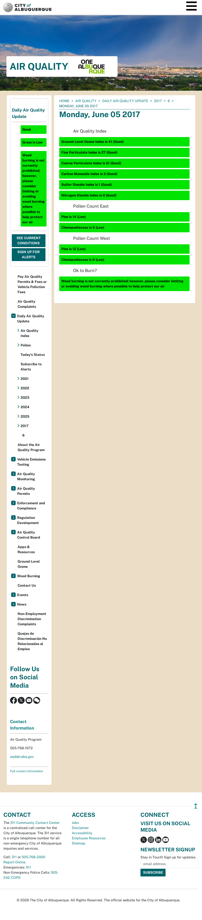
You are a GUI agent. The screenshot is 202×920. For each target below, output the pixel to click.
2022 (25, 388)
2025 (25, 416)
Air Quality (85, 101)
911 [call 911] (28, 867)
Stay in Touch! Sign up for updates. (168, 857)
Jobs (75, 823)
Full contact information (26, 771)
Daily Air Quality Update (125, 101)
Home (64, 101)
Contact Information (22, 725)
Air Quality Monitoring (26, 476)
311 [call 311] (14, 857)
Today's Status (33, 355)
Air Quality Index (29, 333)
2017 (158, 101)
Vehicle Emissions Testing (31, 462)
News (21, 604)
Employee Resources (89, 838)
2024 (25, 407)
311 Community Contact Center (35, 823)
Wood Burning (28, 576)
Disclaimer (80, 828)
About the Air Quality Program (31, 447)
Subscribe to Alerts (31, 366)
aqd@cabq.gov (22, 757)
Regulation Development (28, 520)
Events (22, 595)
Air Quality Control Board (28, 534)
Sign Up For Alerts (28, 254)
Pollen (26, 345)
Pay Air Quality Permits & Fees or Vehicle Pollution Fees (32, 284)
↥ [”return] (196, 806)
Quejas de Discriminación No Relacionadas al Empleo (32, 641)
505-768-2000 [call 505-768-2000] (33, 857)
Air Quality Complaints (27, 304)
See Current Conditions (29, 240)
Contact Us (27, 585)
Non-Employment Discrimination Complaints (32, 619)
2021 (25, 379)
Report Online (14, 862)
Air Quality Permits (26, 491)
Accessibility (82, 833)
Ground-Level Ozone (29, 564)
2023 (25, 398)
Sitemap (78, 843)
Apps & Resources (26, 549)
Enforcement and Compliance (31, 505)
